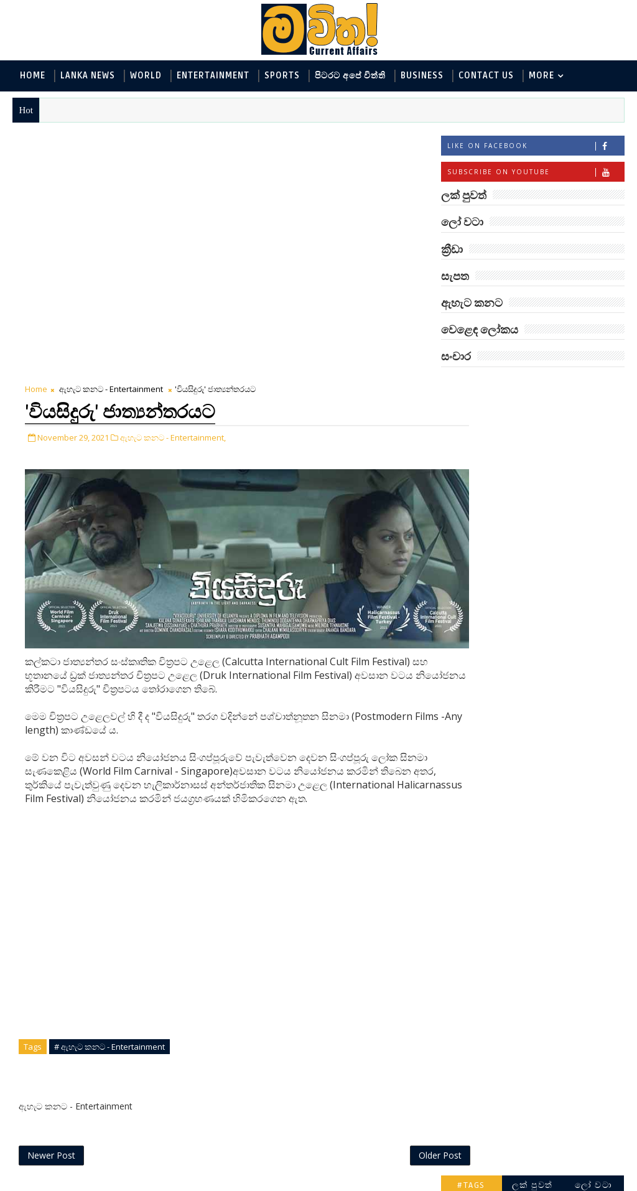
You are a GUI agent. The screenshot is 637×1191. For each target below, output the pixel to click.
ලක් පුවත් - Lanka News (494, 435)
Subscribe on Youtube (535, 173)
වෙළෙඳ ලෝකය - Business (500, 538)
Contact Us (486, 75)
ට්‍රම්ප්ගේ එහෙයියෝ (547, 754)
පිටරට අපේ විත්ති (350, 75)
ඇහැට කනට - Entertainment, (173, 187)
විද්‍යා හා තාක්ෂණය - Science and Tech (524, 476)
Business (422, 75)
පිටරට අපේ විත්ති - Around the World (524, 497)
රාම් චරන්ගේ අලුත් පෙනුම (546, 911)
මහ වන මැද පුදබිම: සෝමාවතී (548, 1012)
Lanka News (87, 75)
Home (32, 75)
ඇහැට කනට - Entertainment (111, 140)
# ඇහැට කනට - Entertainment (109, 780)
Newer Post (51, 891)
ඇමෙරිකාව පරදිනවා (550, 704)
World (146, 75)
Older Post (399, 891)
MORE (541, 75)
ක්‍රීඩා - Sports (475, 517)
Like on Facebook (535, 147)
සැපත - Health (476, 558)
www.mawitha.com (154, 1183)
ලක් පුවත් (532, 386)
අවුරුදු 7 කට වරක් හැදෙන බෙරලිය (545, 1062)
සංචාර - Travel (550, 558)
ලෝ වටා (593, 386)
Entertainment (213, 75)
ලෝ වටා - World (481, 414)
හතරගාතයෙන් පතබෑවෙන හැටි (538, 861)
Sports (282, 75)
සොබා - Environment (563, 517)
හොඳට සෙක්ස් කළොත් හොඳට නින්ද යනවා (555, 962)
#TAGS (471, 386)
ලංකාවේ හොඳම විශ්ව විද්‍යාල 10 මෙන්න (552, 659)
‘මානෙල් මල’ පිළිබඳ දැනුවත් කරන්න (548, 609)
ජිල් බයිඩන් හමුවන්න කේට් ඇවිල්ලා (552, 810)
